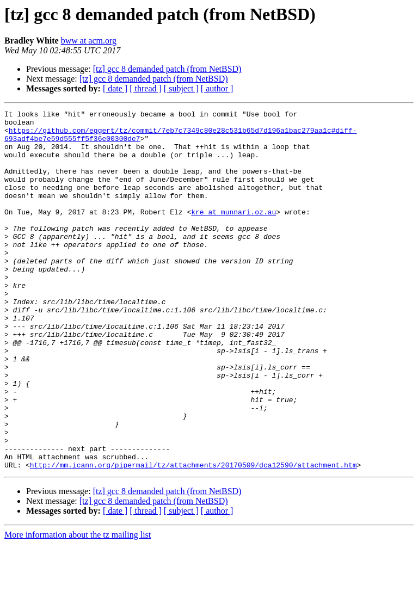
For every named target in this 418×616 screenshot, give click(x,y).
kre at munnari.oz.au (233, 233)
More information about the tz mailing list (77, 606)
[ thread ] (146, 88)
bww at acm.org (88, 40)
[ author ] (217, 88)
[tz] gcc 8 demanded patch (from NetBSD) (167, 68)
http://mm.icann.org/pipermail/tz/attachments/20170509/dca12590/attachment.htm (193, 536)
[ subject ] (181, 88)
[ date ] (115, 88)
